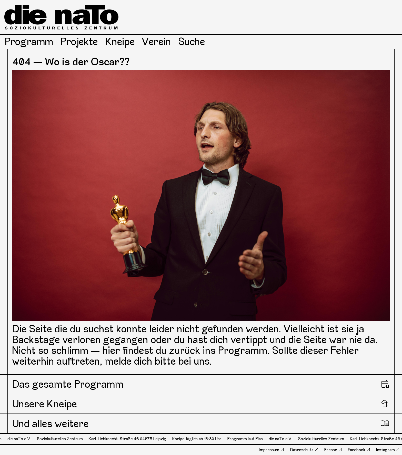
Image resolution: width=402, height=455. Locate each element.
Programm (29, 42)
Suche (191, 42)
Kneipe (120, 42)
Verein (156, 42)
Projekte (79, 42)
